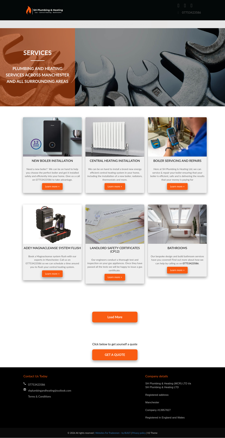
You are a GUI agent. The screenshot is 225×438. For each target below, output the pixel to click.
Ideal (85, 24)
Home (32, 24)
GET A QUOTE (115, 355)
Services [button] (60, 24)
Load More (114, 317)
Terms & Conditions (39, 396)
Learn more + (52, 186)
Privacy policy (139, 433)
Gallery (143, 24)
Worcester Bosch (106, 24)
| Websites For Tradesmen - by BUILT (112, 433)
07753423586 (191, 12)
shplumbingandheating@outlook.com (49, 390)
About (44, 24)
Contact (159, 24)
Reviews (128, 24)
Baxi (75, 24)
